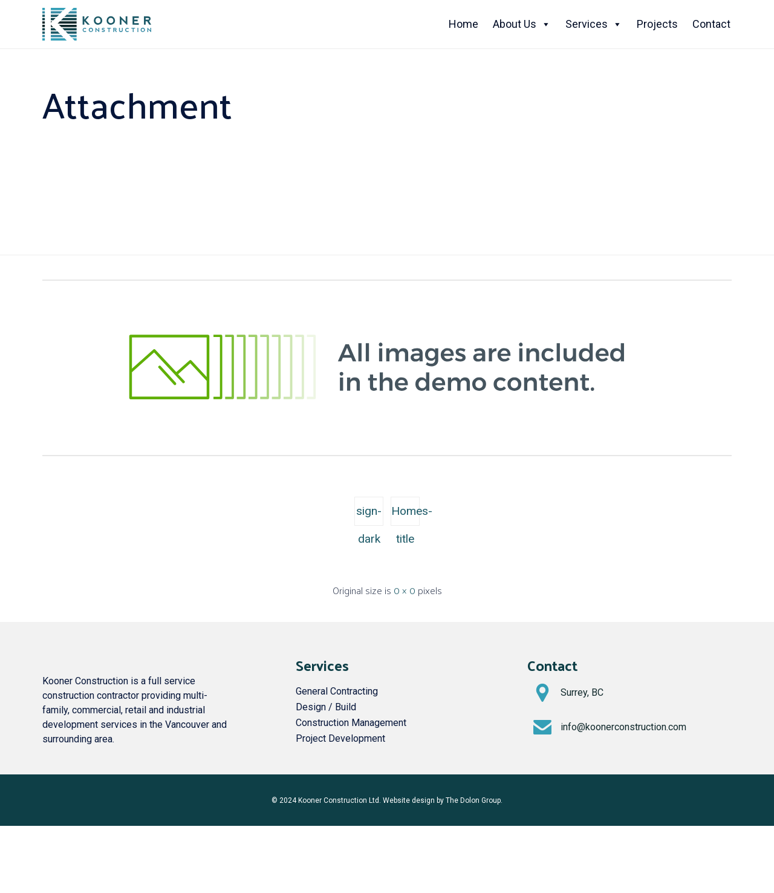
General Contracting (337, 691)
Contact (711, 24)
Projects (657, 24)
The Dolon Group (473, 800)
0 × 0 (404, 590)
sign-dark (369, 515)
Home (463, 24)
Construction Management (351, 722)
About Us (522, 24)
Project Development (340, 738)
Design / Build (326, 707)
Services (593, 24)
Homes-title (405, 515)
